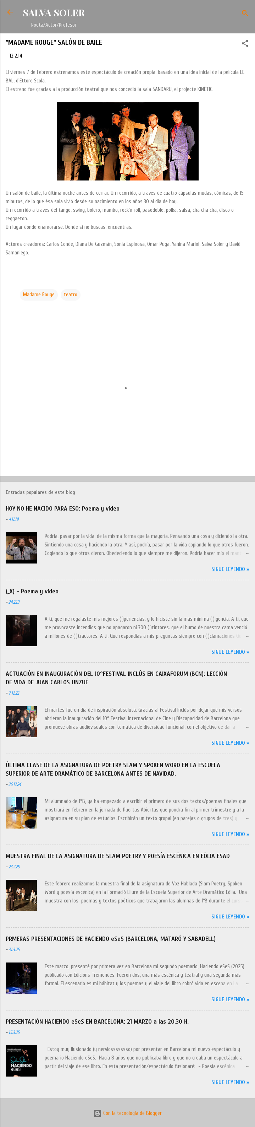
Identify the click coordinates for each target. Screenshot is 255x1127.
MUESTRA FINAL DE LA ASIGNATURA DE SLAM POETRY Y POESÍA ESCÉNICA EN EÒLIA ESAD (118, 856)
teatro (70, 295)
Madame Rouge (39, 295)
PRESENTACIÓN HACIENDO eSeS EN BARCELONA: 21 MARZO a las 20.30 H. (97, 1021)
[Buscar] (245, 14)
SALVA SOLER (54, 12)
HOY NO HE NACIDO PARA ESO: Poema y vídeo (63, 508)
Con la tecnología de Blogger (127, 1113)
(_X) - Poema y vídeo (32, 591)
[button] (245, 44)
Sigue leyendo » (230, 569)
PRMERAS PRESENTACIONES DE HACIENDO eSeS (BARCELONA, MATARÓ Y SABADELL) (111, 939)
